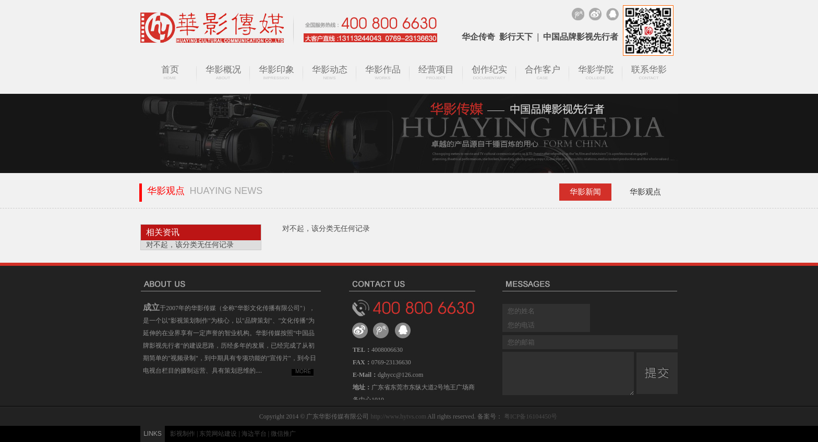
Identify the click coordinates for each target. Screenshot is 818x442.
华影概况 (223, 72)
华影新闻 (585, 192)
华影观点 (645, 192)
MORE (303, 371)
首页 (170, 72)
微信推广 (283, 433)
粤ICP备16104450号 (531, 416)
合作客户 (542, 72)
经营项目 (436, 72)
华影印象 (276, 72)
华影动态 (329, 72)
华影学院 (596, 72)
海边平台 (254, 433)
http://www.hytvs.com (398, 416)
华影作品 (383, 72)
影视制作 (182, 433)
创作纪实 (489, 72)
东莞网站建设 (218, 433)
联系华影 (649, 72)
